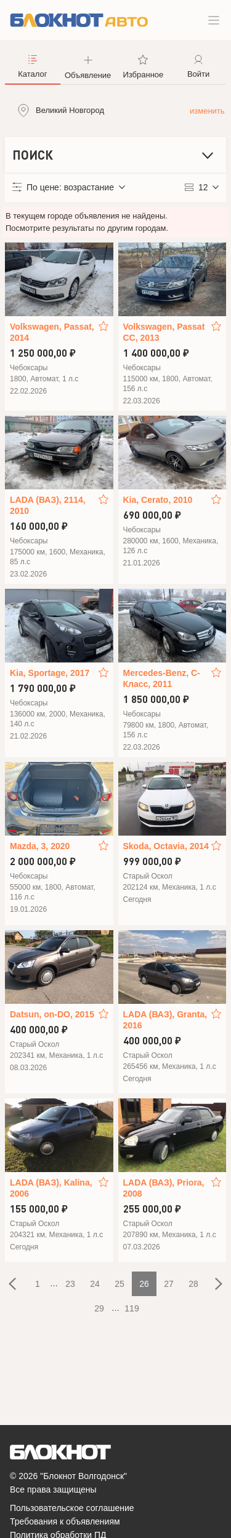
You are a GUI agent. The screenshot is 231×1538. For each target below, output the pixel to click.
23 (70, 1284)
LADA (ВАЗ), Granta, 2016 (165, 1019)
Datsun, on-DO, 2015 (52, 1014)
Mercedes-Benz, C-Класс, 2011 (161, 678)
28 (193, 1284)
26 (144, 1284)
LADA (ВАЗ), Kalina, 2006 (51, 1188)
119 (131, 1308)
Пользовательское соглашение (72, 1508)
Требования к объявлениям (65, 1521)
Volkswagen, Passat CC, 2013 (164, 332)
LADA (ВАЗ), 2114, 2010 (48, 505)
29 (99, 1308)
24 (95, 1284)
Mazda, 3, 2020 (40, 846)
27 (169, 1284)
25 (119, 1284)
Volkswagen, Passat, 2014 (52, 332)
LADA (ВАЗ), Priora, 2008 (164, 1188)
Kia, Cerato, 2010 (158, 500)
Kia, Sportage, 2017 (49, 673)
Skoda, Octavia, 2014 (166, 846)
